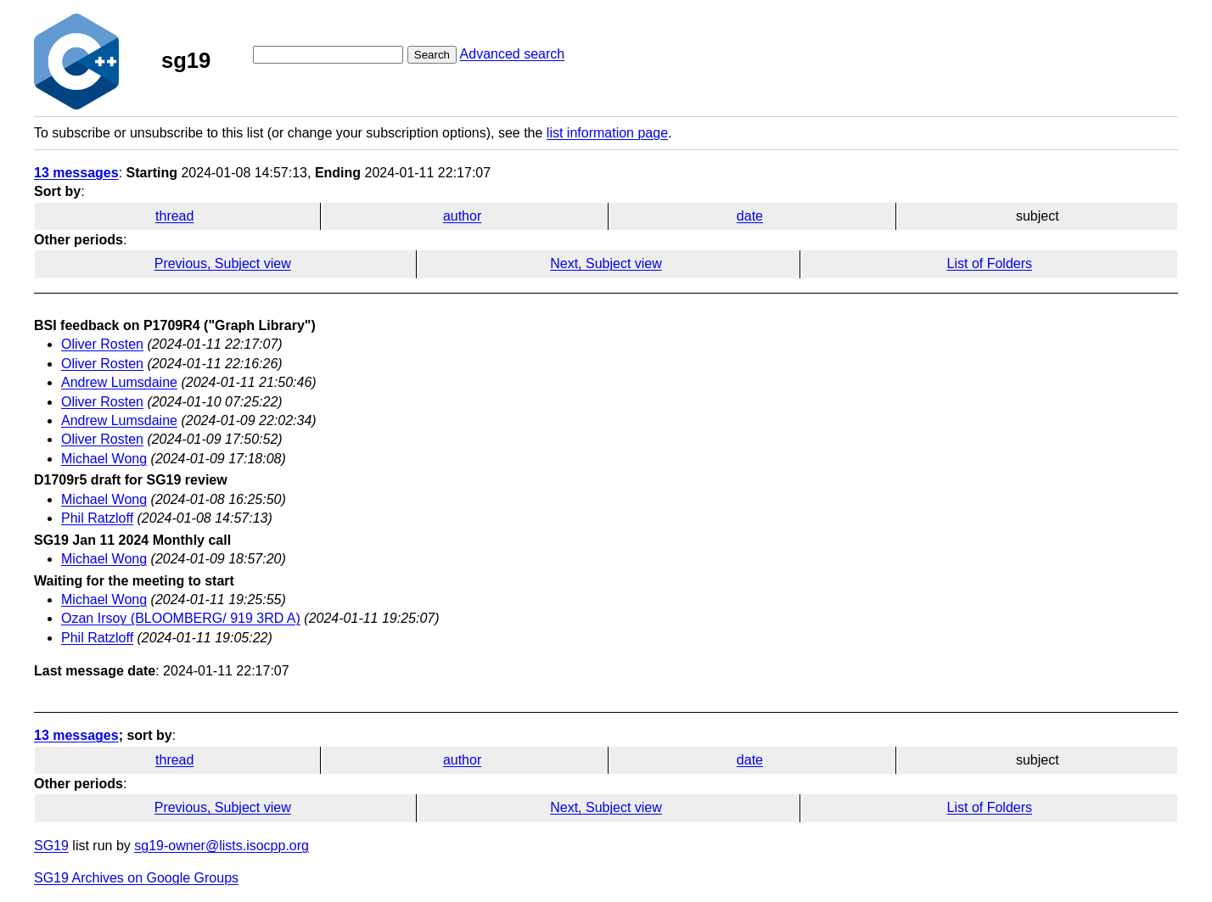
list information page (607, 133)
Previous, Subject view (222, 263)
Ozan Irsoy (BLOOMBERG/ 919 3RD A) (180, 618)
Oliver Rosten (102, 344)
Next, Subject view (606, 263)
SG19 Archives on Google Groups (136, 878)
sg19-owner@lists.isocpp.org (221, 845)
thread (174, 216)
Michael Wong (104, 458)
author (462, 216)
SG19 (51, 845)
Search (432, 54)
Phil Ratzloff (97, 518)
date (750, 216)
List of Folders (989, 263)
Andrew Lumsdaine (119, 382)
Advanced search (512, 54)
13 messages (76, 172)
